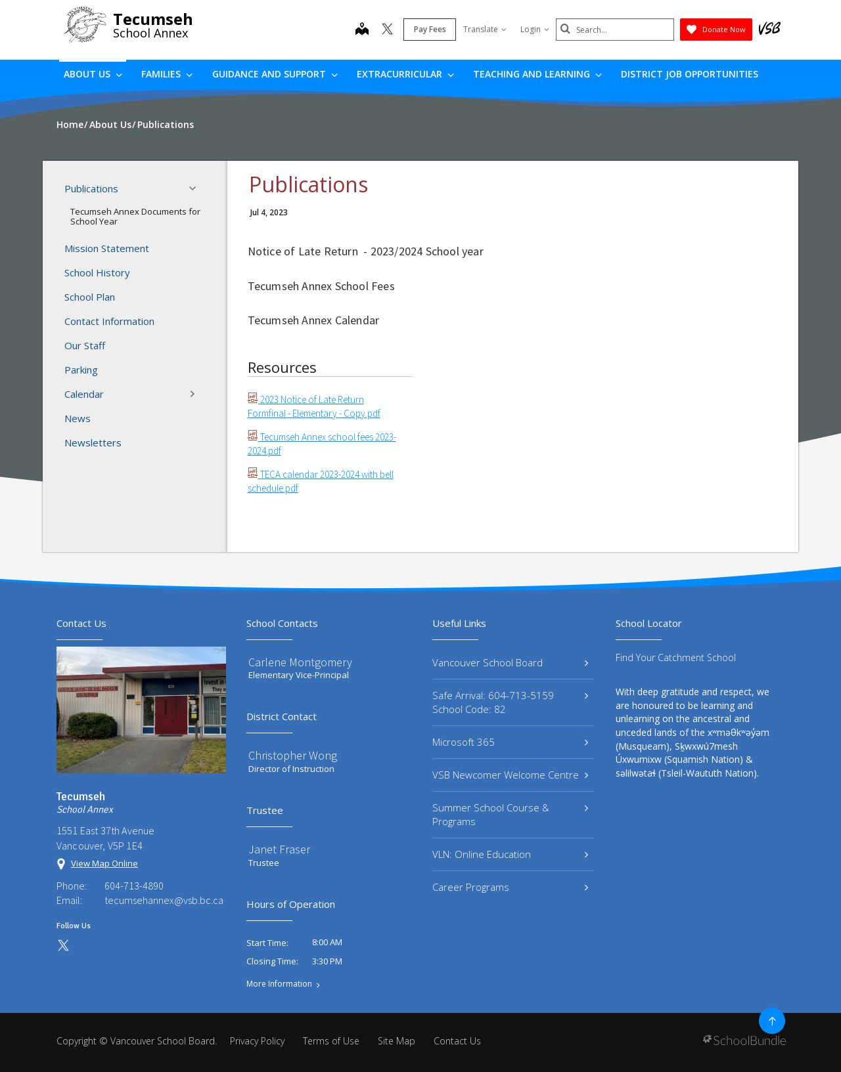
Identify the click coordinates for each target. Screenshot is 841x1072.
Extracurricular (405, 74)
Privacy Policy (257, 1041)
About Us (93, 74)
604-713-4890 (134, 885)
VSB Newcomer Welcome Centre (510, 774)
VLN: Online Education (510, 854)
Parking (81, 369)
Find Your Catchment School (676, 657)
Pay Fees (430, 29)
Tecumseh (153, 19)
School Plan (89, 296)
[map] (362, 30)
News (77, 418)
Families (167, 74)
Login (534, 29)
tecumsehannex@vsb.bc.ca (163, 900)
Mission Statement (106, 248)
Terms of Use (331, 1041)
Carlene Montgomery (300, 662)
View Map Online (104, 863)
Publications (134, 188)
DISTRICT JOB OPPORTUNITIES (689, 74)
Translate (485, 29)
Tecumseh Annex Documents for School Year (135, 216)
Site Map (396, 1041)
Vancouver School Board (510, 662)
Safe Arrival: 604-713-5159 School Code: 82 (510, 702)
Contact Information (109, 321)
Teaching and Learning (537, 74)
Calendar (134, 394)
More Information (279, 984)
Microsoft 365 (510, 741)
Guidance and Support (275, 74)
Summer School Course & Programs (510, 814)
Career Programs (510, 886)
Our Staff (84, 345)
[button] (196, 188)
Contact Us (457, 1041)
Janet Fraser (279, 849)
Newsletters (93, 442)
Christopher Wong (292, 755)
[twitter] (387, 30)
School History (97, 272)
